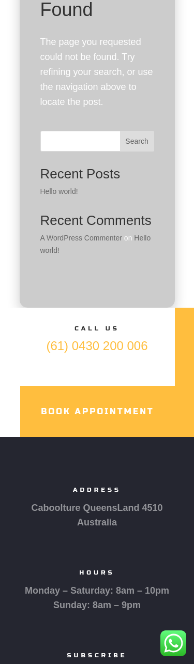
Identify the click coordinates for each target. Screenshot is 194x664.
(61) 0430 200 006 (96, 346)
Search (136, 141)
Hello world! (59, 191)
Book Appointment (97, 411)
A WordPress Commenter (81, 238)
